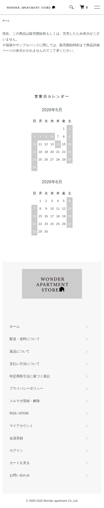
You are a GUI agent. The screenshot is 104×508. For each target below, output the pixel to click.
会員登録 (16, 438)
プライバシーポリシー (26, 388)
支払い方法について (25, 364)
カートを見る (20, 463)
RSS (13, 413)
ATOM (24, 413)
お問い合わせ (20, 475)
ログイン (16, 450)
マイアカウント (21, 426)
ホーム (6, 20)
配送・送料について (25, 339)
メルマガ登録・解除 (25, 401)
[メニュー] (97, 7)
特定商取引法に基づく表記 (30, 376)
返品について (20, 351)
